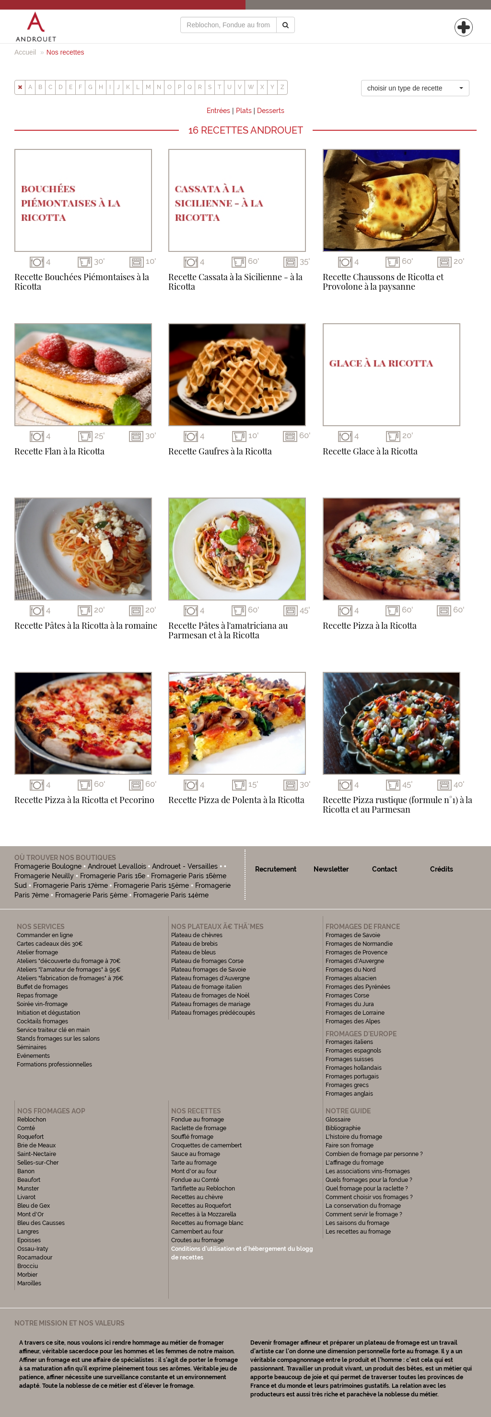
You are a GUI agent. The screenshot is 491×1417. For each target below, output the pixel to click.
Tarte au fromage (194, 1162)
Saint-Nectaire (36, 1154)
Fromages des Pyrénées (358, 987)
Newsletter (331, 869)
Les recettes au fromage (358, 1231)
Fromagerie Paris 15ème (151, 885)
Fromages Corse (347, 995)
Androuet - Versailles (185, 866)
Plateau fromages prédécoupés (213, 1012)
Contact (384, 869)
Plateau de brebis (194, 944)
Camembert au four (197, 1231)
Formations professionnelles (54, 1064)
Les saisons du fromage (357, 1223)
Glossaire (339, 1119)
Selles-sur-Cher (37, 1162)
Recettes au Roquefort (201, 1205)
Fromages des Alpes (353, 1021)
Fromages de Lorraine (355, 1012)
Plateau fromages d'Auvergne (210, 978)
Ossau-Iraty (33, 1249)
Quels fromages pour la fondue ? (369, 1180)
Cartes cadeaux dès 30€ (50, 944)
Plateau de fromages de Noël (210, 995)
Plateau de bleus (193, 952)
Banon (26, 1171)
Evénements (33, 1056)
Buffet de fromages (42, 987)
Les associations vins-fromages (368, 1171)
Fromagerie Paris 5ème (91, 895)
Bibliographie (343, 1128)
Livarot (26, 1197)
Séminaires (32, 1047)
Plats (244, 110)
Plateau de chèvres (197, 935)
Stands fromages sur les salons (58, 1038)
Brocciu (27, 1266)
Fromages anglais (349, 1093)
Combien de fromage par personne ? (374, 1154)
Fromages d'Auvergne (355, 961)
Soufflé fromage (192, 1137)
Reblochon (31, 1119)
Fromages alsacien (351, 978)
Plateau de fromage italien (206, 987)
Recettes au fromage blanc (207, 1223)
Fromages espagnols (353, 1050)
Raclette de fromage (198, 1128)
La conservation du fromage (363, 1205)
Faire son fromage (350, 1145)
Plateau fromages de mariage (210, 1004)
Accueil (25, 52)
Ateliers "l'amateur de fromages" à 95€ (69, 969)
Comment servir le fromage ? (364, 1214)
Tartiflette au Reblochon (203, 1188)
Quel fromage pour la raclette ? (367, 1188)
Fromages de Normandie (359, 944)
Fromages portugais (352, 1076)
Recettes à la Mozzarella (203, 1214)
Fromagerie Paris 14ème (171, 895)
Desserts (270, 110)
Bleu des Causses (41, 1223)
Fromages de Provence (356, 952)
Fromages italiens (349, 1042)
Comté (26, 1128)
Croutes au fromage (197, 1240)
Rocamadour (34, 1257)
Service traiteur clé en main (53, 1030)
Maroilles (29, 1283)
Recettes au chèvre (197, 1197)
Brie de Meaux (36, 1145)
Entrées (218, 110)
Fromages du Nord (351, 969)
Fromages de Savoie (353, 935)
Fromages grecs (347, 1085)
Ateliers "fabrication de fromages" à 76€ (70, 978)
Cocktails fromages (42, 1021)
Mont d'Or (30, 1214)
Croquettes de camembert (206, 1145)
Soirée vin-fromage (42, 1004)
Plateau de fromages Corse (207, 961)
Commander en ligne (45, 935)
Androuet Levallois (117, 866)
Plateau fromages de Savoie (208, 969)
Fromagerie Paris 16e (112, 876)
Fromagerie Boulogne (48, 866)
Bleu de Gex (33, 1205)
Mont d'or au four (194, 1171)
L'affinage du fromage (355, 1162)
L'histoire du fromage (354, 1137)
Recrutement (275, 869)
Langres (28, 1231)
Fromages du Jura (350, 1004)
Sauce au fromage (195, 1154)
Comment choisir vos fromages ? (369, 1197)
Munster (28, 1188)
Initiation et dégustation (48, 1012)
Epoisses (29, 1240)
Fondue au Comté (195, 1180)
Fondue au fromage (197, 1119)
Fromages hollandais (354, 1068)
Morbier (27, 1274)
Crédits (441, 869)
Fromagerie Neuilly (44, 876)
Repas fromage (37, 995)
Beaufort (28, 1180)
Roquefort (30, 1137)
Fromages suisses (350, 1059)
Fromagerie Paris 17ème (70, 885)
